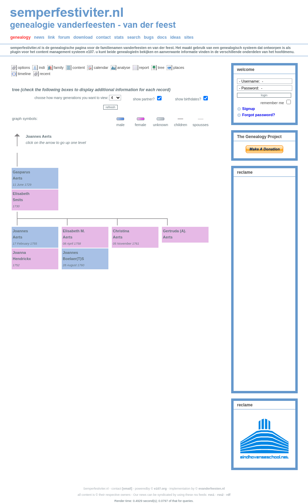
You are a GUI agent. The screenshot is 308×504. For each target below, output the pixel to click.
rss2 (220, 494)
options (24, 67)
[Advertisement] (264, 283)
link (51, 37)
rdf (228, 494)
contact (103, 37)
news (39, 37)
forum (64, 37)
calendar (101, 67)
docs (162, 37)
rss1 (211, 494)
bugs (149, 37)
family (59, 67)
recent (45, 74)
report (144, 67)
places (178, 67)
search (134, 37)
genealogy (20, 37)
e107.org (160, 488)
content (78, 67)
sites (188, 37)
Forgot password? (258, 115)
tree (161, 67)
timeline (24, 74)
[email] (127, 488)
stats (119, 37)
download (83, 37)
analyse (123, 67)
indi (42, 67)
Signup (248, 109)
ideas (175, 37)
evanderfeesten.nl (212, 488)
